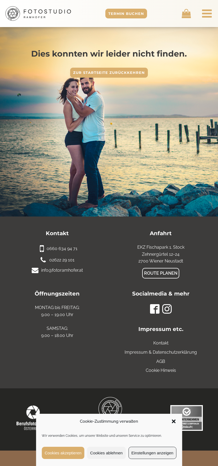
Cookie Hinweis (161, 370)
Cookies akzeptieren (63, 453)
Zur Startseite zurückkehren (109, 72)
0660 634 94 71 (62, 248)
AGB (160, 361)
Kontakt (160, 343)
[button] (173, 421)
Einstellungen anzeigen (152, 453)
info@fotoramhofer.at (62, 270)
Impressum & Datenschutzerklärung (161, 352)
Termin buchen (126, 13)
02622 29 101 (61, 259)
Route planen (160, 273)
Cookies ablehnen (106, 453)
